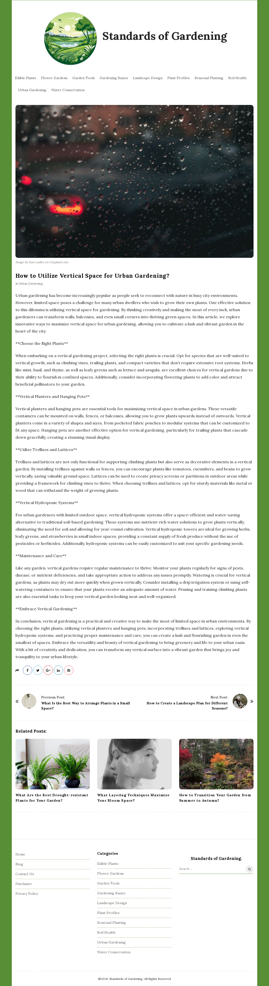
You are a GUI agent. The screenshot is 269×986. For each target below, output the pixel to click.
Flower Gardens (54, 78)
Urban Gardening (32, 90)
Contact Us (24, 874)
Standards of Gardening (164, 36)
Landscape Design (147, 78)
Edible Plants (25, 78)
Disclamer (23, 884)
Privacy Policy (26, 893)
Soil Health (237, 78)
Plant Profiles (178, 78)
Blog (19, 864)
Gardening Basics (114, 78)
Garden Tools (83, 78)
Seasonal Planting (209, 78)
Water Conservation (67, 90)
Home (20, 854)
